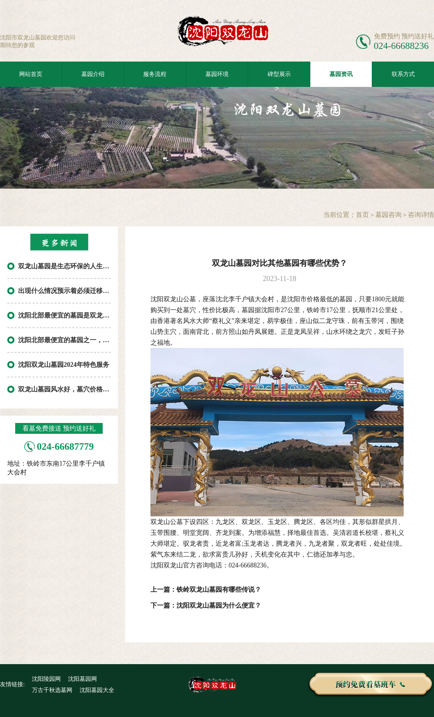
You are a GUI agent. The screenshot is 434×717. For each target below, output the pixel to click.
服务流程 (154, 74)
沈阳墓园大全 (97, 690)
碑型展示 (279, 74)
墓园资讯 (341, 74)
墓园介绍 (93, 74)
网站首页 (30, 74)
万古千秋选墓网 (52, 690)
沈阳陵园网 (46, 679)
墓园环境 (217, 74)
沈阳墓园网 (82, 679)
